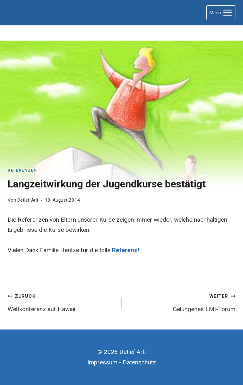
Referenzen (22, 170)
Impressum (102, 362)
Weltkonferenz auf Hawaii (61, 302)
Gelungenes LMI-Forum (181, 302)
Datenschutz (139, 362)
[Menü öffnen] (220, 12)
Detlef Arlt (27, 200)
